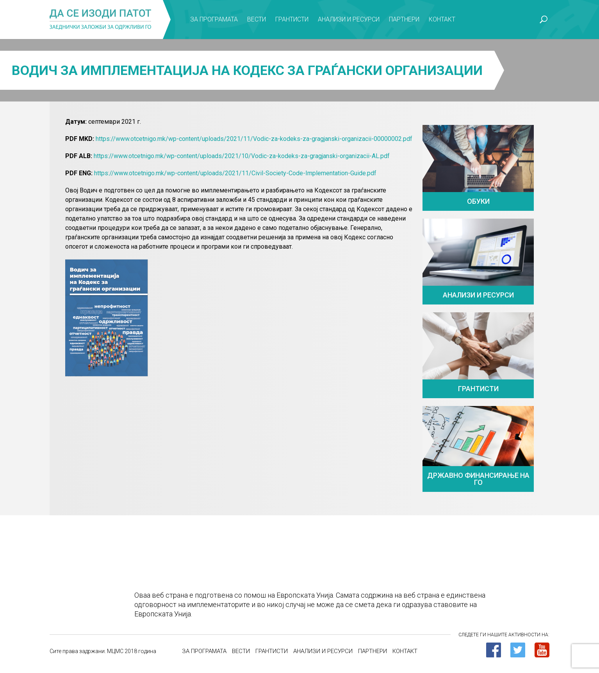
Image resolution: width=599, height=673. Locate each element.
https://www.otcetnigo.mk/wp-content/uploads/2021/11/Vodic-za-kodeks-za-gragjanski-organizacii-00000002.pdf (254, 138)
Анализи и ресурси (349, 19)
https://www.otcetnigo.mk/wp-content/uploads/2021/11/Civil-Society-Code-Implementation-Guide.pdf (235, 173)
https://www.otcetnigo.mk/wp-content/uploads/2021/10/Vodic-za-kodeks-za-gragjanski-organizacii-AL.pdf (242, 156)
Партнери (404, 19)
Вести (256, 19)
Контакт (442, 19)
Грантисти (291, 19)
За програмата (214, 19)
